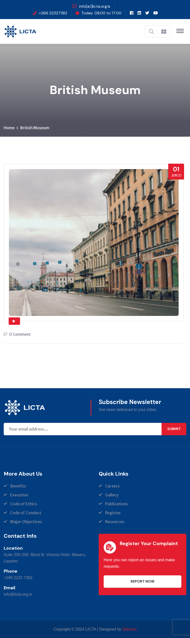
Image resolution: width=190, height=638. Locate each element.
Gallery (112, 494)
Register (113, 512)
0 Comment (20, 334)
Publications (116, 503)
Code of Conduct (25, 512)
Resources (114, 521)
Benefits (18, 486)
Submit (174, 429)
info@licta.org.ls (18, 594)
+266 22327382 (53, 13)
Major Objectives (26, 521)
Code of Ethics (23, 503)
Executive (19, 494)
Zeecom (129, 629)
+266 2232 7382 (18, 578)
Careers (112, 486)
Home (9, 127)
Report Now (142, 581)
